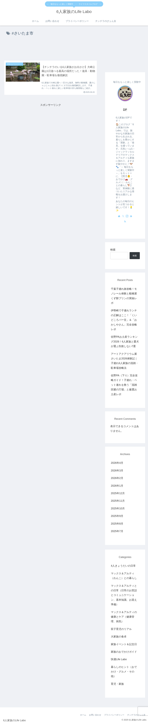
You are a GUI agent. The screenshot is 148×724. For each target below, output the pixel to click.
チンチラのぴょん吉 (136, 715)
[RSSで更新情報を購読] (125, 221)
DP (125, 109)
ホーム (83, 715)
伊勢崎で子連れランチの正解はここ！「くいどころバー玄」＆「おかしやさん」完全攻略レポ (124, 320)
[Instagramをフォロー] (127, 216)
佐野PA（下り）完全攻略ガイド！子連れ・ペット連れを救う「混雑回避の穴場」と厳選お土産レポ (124, 385)
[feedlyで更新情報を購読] (131, 216)
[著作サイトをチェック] (119, 216)
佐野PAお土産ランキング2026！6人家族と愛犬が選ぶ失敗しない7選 (125, 341)
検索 (112, 249)
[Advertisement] (50, 49)
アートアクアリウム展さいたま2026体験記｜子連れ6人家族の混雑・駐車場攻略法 (124, 360)
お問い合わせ (95, 715)
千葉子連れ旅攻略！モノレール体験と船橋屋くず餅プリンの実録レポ (124, 295)
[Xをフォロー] (123, 216)
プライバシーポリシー (114, 715)
